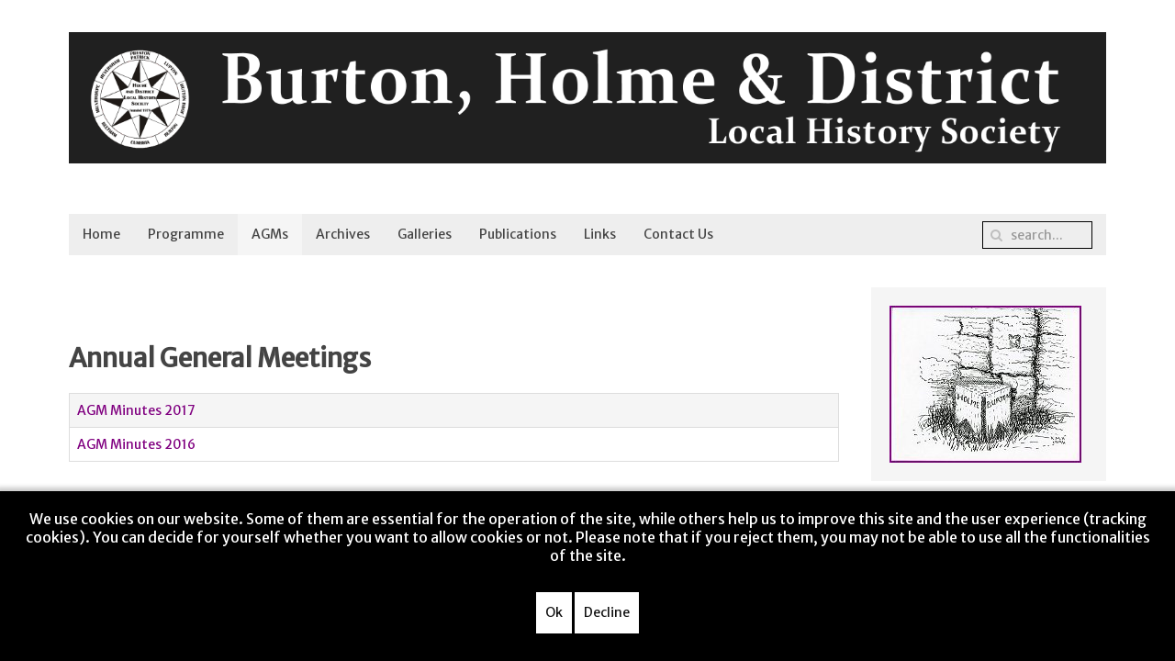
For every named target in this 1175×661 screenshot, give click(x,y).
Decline (607, 612)
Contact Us (678, 234)
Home (101, 234)
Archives (343, 234)
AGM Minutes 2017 (136, 410)
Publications (517, 234)
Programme (186, 234)
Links (600, 234)
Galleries (424, 234)
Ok (554, 612)
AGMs (270, 234)
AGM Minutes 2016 (136, 444)
